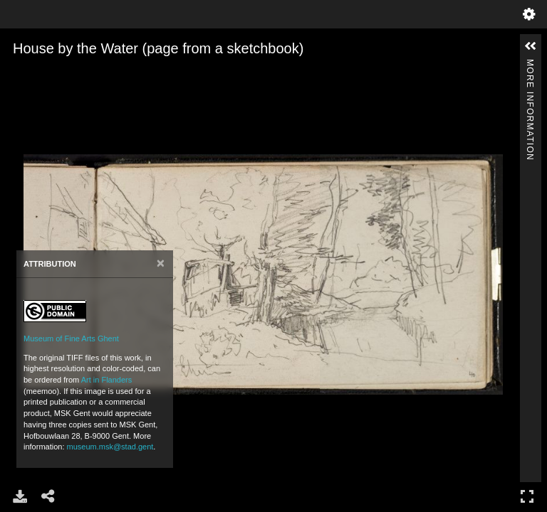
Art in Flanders (106, 379)
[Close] (160, 263)
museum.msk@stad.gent (110, 446)
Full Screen (527, 496)
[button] (530, 46)
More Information (530, 65)
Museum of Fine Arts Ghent (71, 338)
